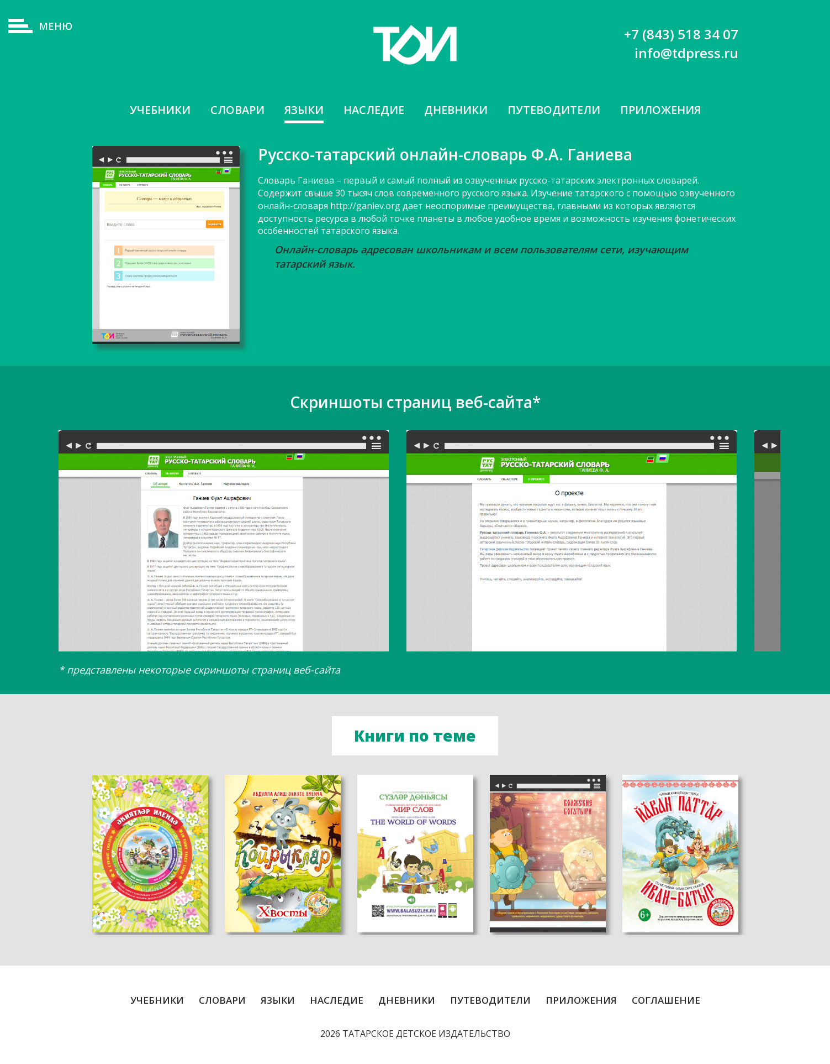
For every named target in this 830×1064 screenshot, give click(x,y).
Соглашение (666, 1001)
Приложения (660, 109)
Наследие (373, 109)
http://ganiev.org (365, 206)
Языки (304, 109)
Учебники (160, 109)
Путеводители (553, 109)
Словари (237, 109)
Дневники (456, 109)
